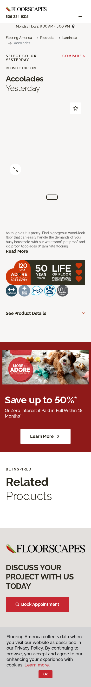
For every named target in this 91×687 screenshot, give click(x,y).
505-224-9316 (17, 17)
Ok (45, 674)
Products (47, 38)
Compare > (73, 56)
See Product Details (26, 313)
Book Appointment (37, 604)
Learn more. (37, 664)
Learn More (45, 436)
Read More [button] (17, 251)
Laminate (69, 38)
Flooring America (19, 38)
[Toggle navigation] (80, 16)
